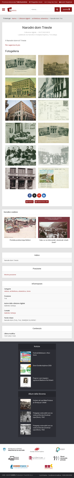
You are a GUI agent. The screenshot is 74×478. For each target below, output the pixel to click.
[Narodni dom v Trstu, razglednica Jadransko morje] (53, 178)
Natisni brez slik (41, 202)
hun (56, 2)
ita (52, 2)
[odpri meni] (3, 9)
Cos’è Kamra (43, 475)
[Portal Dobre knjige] (19, 467)
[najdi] (57, 9)
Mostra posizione (10, 275)
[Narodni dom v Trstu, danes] (20, 110)
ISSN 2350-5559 (67, 475)
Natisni (29, 202)
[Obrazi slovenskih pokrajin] (60, 458)
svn (45, 2)
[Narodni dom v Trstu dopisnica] (53, 110)
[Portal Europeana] (60, 449)
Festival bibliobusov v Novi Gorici (41, 354)
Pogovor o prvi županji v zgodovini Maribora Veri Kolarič (43, 379)
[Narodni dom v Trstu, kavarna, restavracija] (53, 133)
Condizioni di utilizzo (54, 475)
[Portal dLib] (14, 458)
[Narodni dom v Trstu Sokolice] (20, 133)
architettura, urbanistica (18, 291)
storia (28, 291)
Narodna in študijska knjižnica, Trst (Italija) (42, 35)
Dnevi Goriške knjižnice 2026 (42, 366)
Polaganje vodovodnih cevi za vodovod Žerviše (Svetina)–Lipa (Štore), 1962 (42, 415)
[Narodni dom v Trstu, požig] (53, 88)
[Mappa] (66, 9)
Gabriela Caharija (10, 313)
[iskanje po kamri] (42, 9)
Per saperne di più (12, 45)
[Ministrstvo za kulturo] (13, 450)
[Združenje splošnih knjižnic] (49, 466)
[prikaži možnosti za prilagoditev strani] (35, 2)
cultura (6, 291)
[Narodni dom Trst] (20, 65)
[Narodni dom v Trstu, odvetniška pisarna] (20, 155)
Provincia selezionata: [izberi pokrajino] (14, 2)
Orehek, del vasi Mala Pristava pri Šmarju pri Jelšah (43, 401)
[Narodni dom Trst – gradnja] (53, 65)
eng (49, 2)
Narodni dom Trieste (11, 260)
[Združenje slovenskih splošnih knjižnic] (37, 458)
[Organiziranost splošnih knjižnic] (37, 449)
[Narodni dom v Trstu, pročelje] (20, 178)
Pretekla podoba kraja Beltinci (20, 240)
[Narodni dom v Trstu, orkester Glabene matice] (53, 155)
